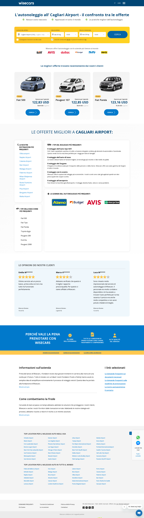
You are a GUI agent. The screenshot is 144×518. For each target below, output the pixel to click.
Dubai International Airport (80, 481)
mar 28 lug (85, 34)
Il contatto (109, 390)
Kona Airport (100, 441)
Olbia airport (24, 153)
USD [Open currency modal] (119, 3)
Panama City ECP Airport (103, 459)
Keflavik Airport (28, 472)
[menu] (124, 3)
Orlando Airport (28, 438)
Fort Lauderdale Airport (31, 444)
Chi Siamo (22, 507)
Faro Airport (51, 469)
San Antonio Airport (30, 459)
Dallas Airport (76, 453)
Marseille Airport (29, 481)
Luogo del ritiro (22, 30)
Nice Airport (75, 472)
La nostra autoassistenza (115, 387)
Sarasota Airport (101, 456)
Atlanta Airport (100, 444)
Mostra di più (24, 387)
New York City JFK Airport (79, 450)
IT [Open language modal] (114, 3)
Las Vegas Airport (53, 447)
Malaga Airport (25, 169)
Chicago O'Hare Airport (55, 450)
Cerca (117, 34)
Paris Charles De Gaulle (103, 481)
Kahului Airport (100, 438)
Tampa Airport (76, 441)
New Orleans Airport (54, 453)
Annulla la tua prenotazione (51, 353)
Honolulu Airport (77, 447)
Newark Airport (52, 456)
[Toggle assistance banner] (130, 433)
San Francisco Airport (30, 453)
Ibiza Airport (51, 475)
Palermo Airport (26, 173)
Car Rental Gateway (122, 504)
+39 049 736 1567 (138, 449)
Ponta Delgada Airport (79, 484)
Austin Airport (52, 459)
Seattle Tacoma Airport (103, 450)
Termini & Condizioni (47, 504)
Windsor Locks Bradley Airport (81, 456)
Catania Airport (25, 161)
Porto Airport (100, 469)
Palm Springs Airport (78, 459)
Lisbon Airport (76, 469)
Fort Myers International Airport (81, 444)
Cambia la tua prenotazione (71, 353)
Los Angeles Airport (54, 441)
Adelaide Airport (29, 478)
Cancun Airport (52, 481)
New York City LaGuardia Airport (33, 450)
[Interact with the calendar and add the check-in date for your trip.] (57, 34)
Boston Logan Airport (30, 447)
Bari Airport (24, 165)
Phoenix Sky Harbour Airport (56, 444)
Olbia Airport (76, 475)
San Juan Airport (101, 484)
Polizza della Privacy (68, 504)
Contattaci (64, 507)
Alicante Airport (52, 478)
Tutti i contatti (138, 455)
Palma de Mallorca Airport (31, 469)
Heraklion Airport (77, 478)
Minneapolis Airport (29, 456)
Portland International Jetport (105, 447)
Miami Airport (28, 441)
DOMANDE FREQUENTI (26, 504)
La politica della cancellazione (92, 353)
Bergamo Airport (26, 192)
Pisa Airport (24, 189)
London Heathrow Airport (55, 484)
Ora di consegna (85, 30)
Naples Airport (25, 157)
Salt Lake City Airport (102, 453)
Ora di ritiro (55, 30)
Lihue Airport (76, 438)
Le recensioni (44, 507)
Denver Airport (52, 438)
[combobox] (66, 35)
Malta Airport (25, 196)
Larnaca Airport (28, 484)
